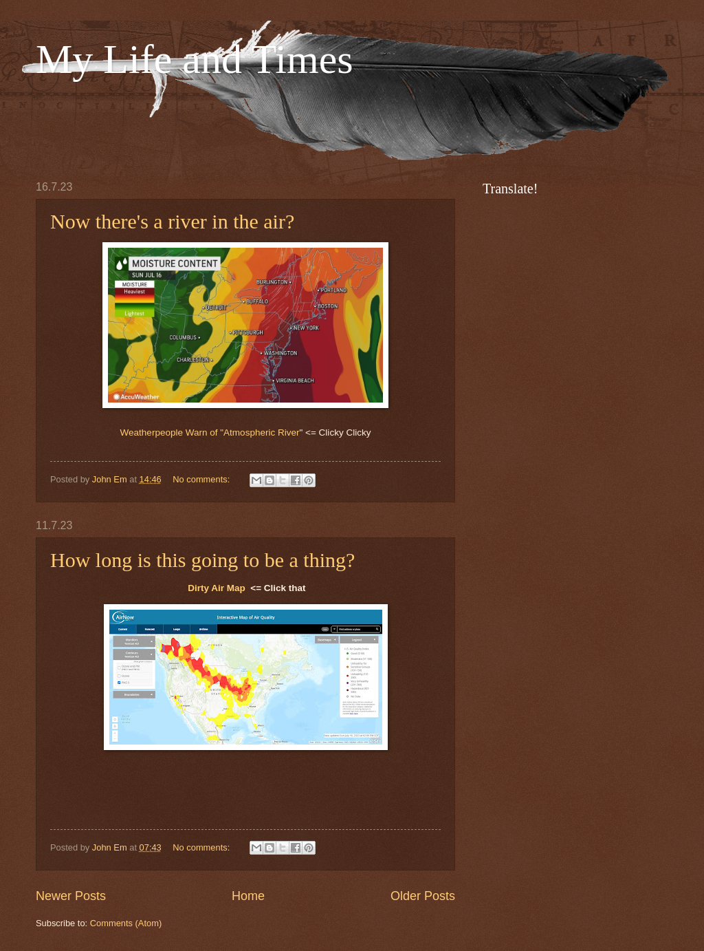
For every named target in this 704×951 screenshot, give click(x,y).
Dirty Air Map (216, 588)
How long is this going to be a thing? (202, 559)
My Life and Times (194, 59)
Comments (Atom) (126, 923)
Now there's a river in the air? (172, 221)
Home (248, 896)
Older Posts (422, 896)
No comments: (202, 479)
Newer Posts (71, 896)
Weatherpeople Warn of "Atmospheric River (210, 432)
